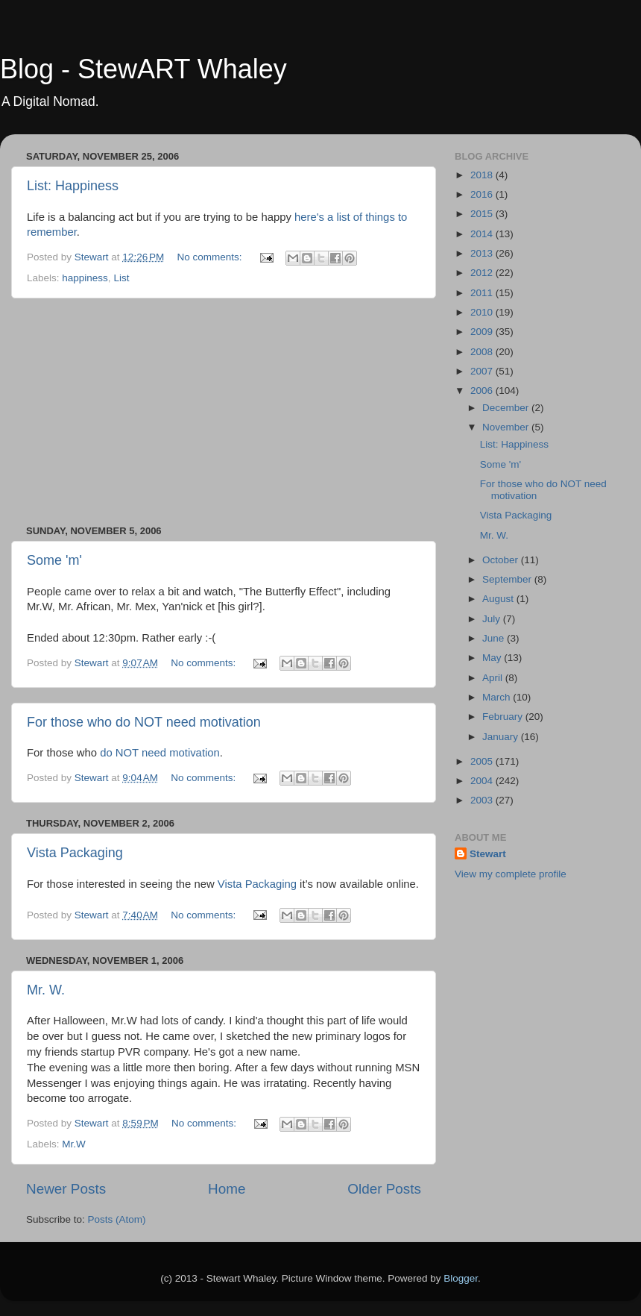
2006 (483, 390)
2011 (483, 292)
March (497, 697)
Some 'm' (54, 560)
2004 (483, 780)
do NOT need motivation (160, 753)
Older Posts (384, 1189)
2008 (483, 351)
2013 (483, 253)
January (501, 736)
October (501, 559)
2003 (483, 800)
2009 (483, 331)
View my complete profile (510, 874)
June (494, 638)
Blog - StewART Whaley (143, 69)
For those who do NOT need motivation (144, 722)
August (499, 598)
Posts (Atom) (117, 1219)
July (492, 618)
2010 (483, 312)
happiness (85, 277)
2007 (483, 371)
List (121, 277)
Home (226, 1189)
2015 (483, 213)
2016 (483, 194)
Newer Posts (66, 1189)
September (508, 579)
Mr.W (74, 1144)
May (493, 657)
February (503, 716)
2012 (483, 272)
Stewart (488, 853)
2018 (483, 175)
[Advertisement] (223, 412)
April (493, 677)
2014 (483, 233)
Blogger (460, 1278)
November (506, 427)
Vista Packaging (75, 852)
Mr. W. (46, 990)
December (506, 407)
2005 (483, 761)
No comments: (211, 257)
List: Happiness (73, 185)
